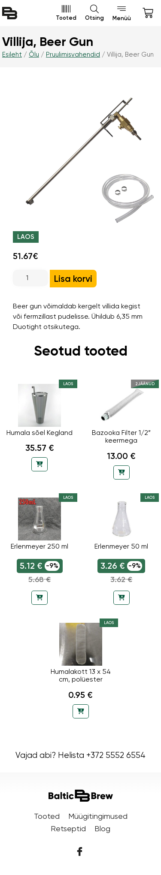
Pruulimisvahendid (73, 54)
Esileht (12, 54)
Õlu (34, 54)
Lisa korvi (73, 278)
